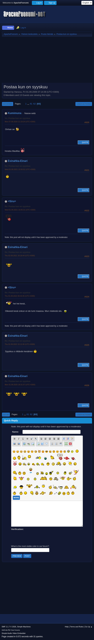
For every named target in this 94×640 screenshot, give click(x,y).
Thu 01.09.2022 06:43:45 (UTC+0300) (20, 296)
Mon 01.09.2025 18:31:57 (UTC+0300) (20, 385)
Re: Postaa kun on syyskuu (17, 166)
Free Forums (15, 630)
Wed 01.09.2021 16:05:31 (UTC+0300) (20, 210)
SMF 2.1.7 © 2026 (9, 627)
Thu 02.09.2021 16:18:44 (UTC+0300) (20, 256)
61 (31, 103)
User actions (84, 104)
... (28, 103)
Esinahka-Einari (17, 161)
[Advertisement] (47, 61)
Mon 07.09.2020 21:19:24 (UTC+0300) (20, 122)
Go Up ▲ (88, 627)
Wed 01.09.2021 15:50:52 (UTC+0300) (20, 169)
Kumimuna (14, 113)
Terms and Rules (76, 627)
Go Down (7, 104)
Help (67, 627)
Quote (83, 142)
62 (34, 103)
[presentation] (36, 537)
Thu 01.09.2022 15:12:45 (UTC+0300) (20, 344)
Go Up (6, 415)
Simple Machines (24, 627)
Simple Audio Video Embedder (14, 633)
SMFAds (5, 630)
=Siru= (12, 201)
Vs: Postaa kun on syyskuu (17, 118)
